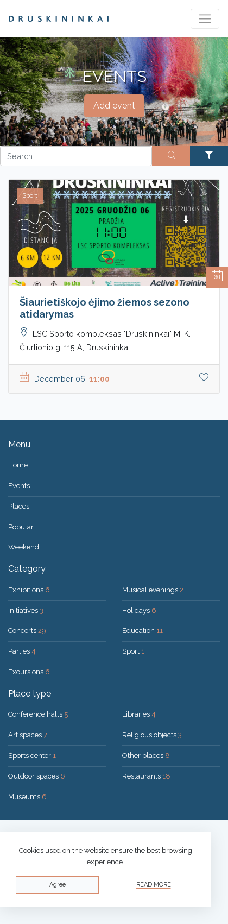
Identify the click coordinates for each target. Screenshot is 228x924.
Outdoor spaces (36, 776)
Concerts (27, 630)
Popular (21, 527)
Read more (153, 884)
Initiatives (25, 610)
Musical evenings (152, 590)
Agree (57, 884)
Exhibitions (29, 590)
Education (142, 630)
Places (18, 506)
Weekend (23, 547)
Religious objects (152, 735)
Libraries (139, 714)
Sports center (32, 755)
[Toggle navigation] (205, 19)
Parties (22, 651)
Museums (27, 797)
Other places (146, 755)
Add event (114, 105)
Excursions (29, 672)
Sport (133, 651)
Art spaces (27, 735)
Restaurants (146, 776)
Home (18, 465)
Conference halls (38, 714)
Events (19, 486)
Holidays (139, 610)
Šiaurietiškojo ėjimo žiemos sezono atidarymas (104, 308)
